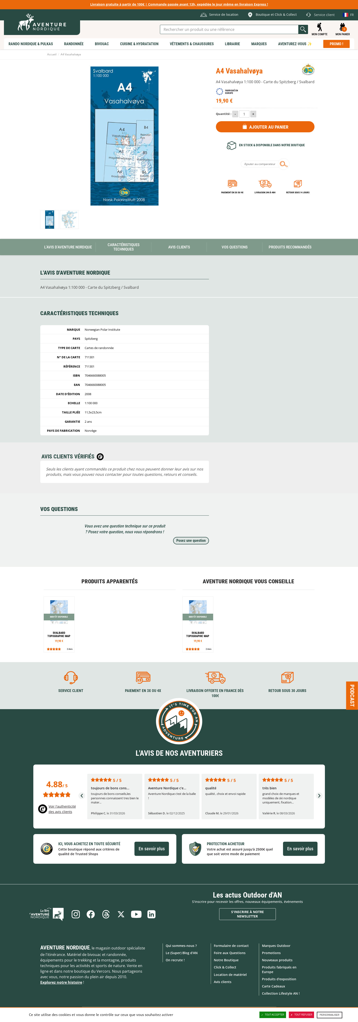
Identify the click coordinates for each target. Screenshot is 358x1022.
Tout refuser (301, 1014)
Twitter (121, 914)
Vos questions (235, 247)
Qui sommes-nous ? (181, 945)
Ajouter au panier (268, 127)
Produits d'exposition (279, 979)
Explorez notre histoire (61, 982)
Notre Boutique (226, 960)
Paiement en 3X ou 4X (232, 192)
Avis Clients (179, 247)
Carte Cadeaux (273, 986)
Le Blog (47, 914)
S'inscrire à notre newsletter (247, 913)
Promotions (271, 953)
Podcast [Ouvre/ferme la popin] (352, 695)
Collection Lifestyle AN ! (281, 993)
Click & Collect (225, 967)
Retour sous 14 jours (297, 192)
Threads (106, 914)
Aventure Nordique (65, 947)
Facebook (91, 914)
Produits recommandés (290, 247)
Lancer (303, 29)
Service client (70, 691)
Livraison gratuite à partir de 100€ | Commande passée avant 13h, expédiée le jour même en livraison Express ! (179, 4)
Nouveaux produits (277, 960)
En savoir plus (152, 848)
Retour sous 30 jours (287, 691)
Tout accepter (272, 1014)
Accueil (51, 54)
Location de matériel (230, 974)
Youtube (136, 914)
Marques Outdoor (276, 945)
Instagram (75, 914)
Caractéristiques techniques (124, 246)
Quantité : (223, 114)
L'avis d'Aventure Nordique (68, 247)
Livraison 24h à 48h (265, 192)
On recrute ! (175, 960)
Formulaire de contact (231, 945)
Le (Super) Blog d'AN (182, 953)
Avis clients (222, 982)
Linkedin (152, 914)
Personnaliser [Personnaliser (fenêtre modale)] (329, 1015)
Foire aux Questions (230, 953)
